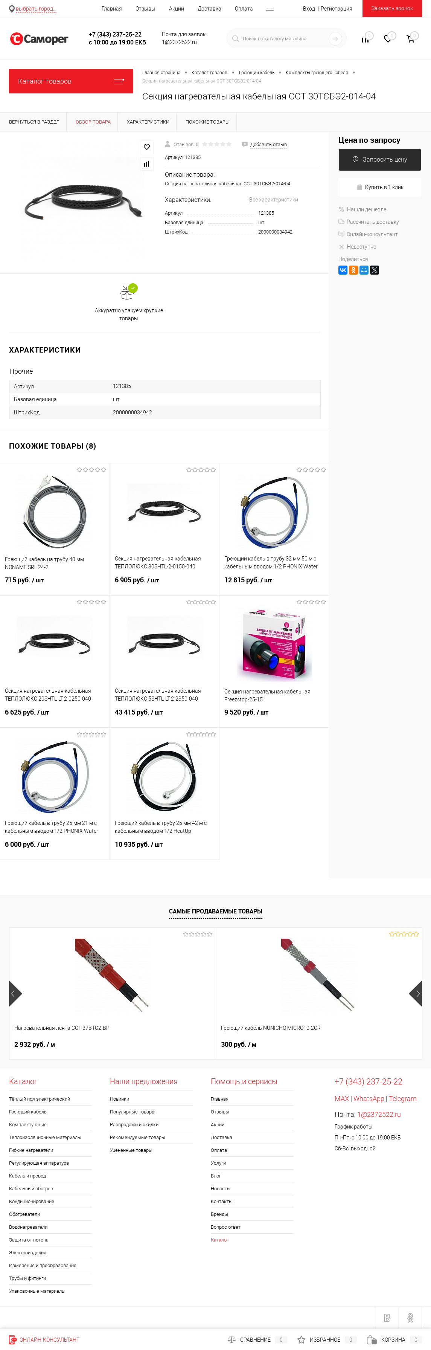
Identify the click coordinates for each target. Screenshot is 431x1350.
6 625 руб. (55, 716)
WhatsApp (368, 1099)
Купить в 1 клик (380, 187)
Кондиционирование (31, 1201)
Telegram (403, 1099)
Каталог (219, 1240)
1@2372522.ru (379, 1114)
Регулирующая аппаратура (39, 1163)
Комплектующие (28, 1124)
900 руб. (307, 1044)
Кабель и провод (27, 1176)
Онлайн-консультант (368, 234)
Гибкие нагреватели (31, 1150)
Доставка (209, 9)
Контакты (222, 1201)
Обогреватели (24, 1214)
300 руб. (169, 1044)
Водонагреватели (28, 1227)
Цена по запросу (369, 140)
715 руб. (55, 584)
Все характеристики (273, 200)
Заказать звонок (392, 8)
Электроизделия (27, 1252)
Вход (309, 9)
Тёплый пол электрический (39, 1099)
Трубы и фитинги (27, 1278)
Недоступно (357, 247)
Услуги (218, 1163)
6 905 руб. (165, 584)
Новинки (119, 1099)
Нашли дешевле (362, 209)
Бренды (219, 1214)
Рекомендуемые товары (137, 1137)
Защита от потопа (29, 1240)
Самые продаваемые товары (215, 911)
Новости (220, 1188)
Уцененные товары (131, 1150)
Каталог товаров (71, 81)
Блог (216, 1176)
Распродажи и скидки (134, 1124)
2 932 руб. (34, 1044)
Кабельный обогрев (31, 1188)
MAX (342, 1099)
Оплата (244, 9)
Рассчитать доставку (368, 222)
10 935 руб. (165, 849)
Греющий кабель (28, 1112)
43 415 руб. (165, 716)
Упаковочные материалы (37, 1291)
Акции (176, 9)
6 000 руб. (55, 849)
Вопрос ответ (226, 1227)
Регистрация (336, 9)
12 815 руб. (274, 584)
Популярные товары (132, 1112)
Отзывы (145, 9)
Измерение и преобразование (42, 1265)
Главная (112, 9)
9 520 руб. (274, 716)
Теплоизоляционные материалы (45, 1137)
